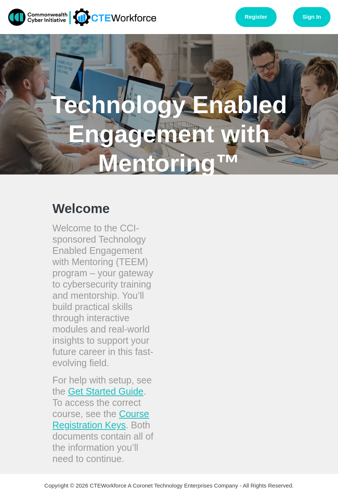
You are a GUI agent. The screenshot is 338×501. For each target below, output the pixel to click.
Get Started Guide (106, 391)
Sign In (311, 16)
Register (256, 16)
